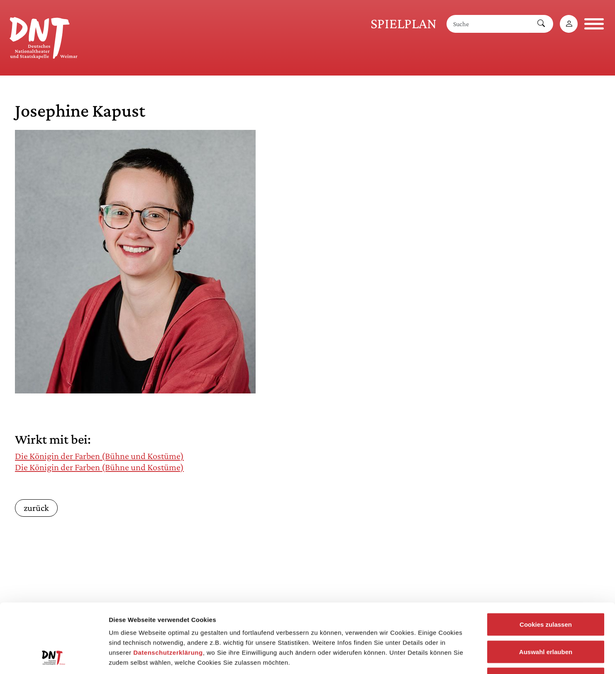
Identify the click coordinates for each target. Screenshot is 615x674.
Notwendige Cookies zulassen (545, 619)
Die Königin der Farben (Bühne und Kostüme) (99, 456)
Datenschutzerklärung (168, 593)
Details (430, 657)
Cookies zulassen (546, 565)
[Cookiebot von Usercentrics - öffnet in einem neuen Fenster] (53, 658)
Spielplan (404, 23)
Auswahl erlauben (545, 592)
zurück (36, 508)
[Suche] (488, 24)
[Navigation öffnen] (594, 24)
